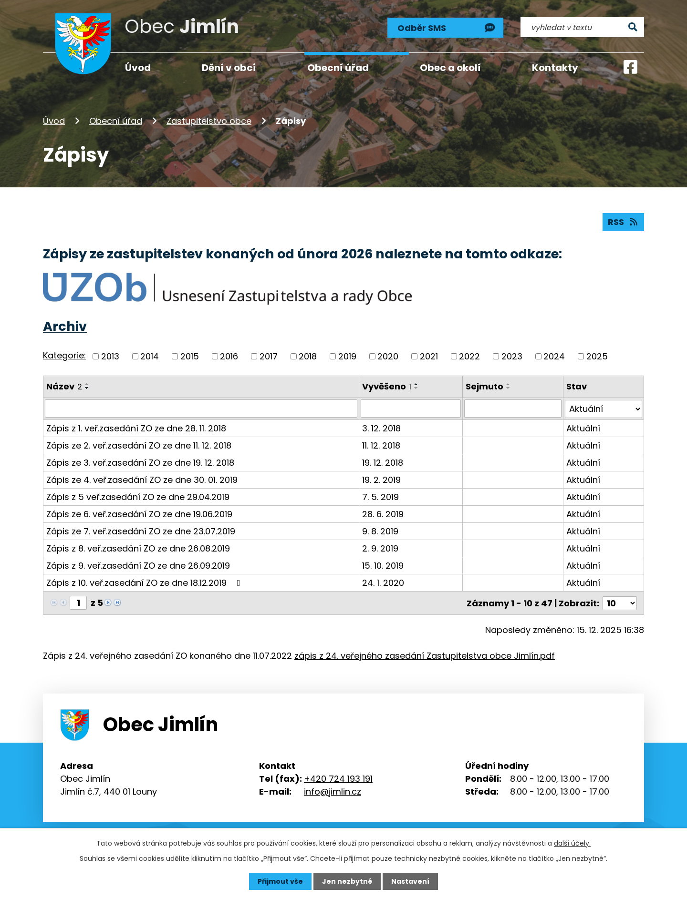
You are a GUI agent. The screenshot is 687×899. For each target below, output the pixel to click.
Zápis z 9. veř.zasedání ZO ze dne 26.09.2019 (138, 565)
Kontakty (555, 67)
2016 (229, 356)
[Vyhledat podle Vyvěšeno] (411, 408)
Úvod (54, 121)
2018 (308, 356)
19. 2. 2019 (381, 479)
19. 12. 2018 (382, 462)
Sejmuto (484, 386)
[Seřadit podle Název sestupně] (87, 388)
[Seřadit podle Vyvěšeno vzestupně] (416, 384)
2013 (110, 356)
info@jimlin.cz (332, 791)
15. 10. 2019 (383, 565)
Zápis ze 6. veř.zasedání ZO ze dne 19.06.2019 (139, 514)
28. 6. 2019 (383, 514)
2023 (511, 356)
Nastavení (410, 881)
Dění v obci (229, 67)
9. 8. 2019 (380, 531)
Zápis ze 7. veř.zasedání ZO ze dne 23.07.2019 (140, 531)
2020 (387, 356)
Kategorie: (64, 355)
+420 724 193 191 (338, 778)
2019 (347, 356)
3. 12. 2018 (381, 428)
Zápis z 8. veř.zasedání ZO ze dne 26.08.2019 (138, 548)
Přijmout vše (280, 881)
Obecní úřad (115, 121)
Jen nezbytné (347, 881)
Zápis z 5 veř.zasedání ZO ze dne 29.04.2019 (137, 496)
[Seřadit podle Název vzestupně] (87, 384)
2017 (269, 356)
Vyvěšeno (386, 386)
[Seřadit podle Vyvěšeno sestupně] (416, 388)
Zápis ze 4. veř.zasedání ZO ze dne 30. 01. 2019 (142, 479)
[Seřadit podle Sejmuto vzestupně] (508, 384)
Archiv (65, 326)
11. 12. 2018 (381, 445)
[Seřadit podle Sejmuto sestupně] (508, 388)
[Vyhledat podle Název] (201, 408)
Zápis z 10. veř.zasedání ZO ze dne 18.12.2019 (145, 582)
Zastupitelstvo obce (209, 121)
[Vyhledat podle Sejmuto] (513, 408)
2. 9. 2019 (380, 548)
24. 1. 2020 (383, 582)
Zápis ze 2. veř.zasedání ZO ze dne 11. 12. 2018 (138, 445)
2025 (597, 356)
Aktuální (583, 428)
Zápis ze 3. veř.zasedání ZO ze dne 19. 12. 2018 (140, 462)
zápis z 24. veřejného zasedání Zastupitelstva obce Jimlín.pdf (424, 655)
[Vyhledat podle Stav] (603, 408)
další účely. (572, 843)
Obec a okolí (450, 67)
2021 (429, 356)
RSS (623, 222)
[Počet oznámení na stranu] (620, 602)
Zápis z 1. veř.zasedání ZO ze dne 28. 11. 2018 (136, 428)
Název (64, 386)
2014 (149, 356)
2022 (469, 356)
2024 (554, 356)
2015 (189, 356)
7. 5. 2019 (380, 496)
